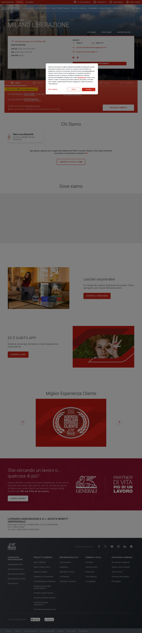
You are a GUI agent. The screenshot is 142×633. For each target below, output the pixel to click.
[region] (72, 78)
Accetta (88, 89)
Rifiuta (74, 89)
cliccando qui (81, 77)
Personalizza (52, 89)
